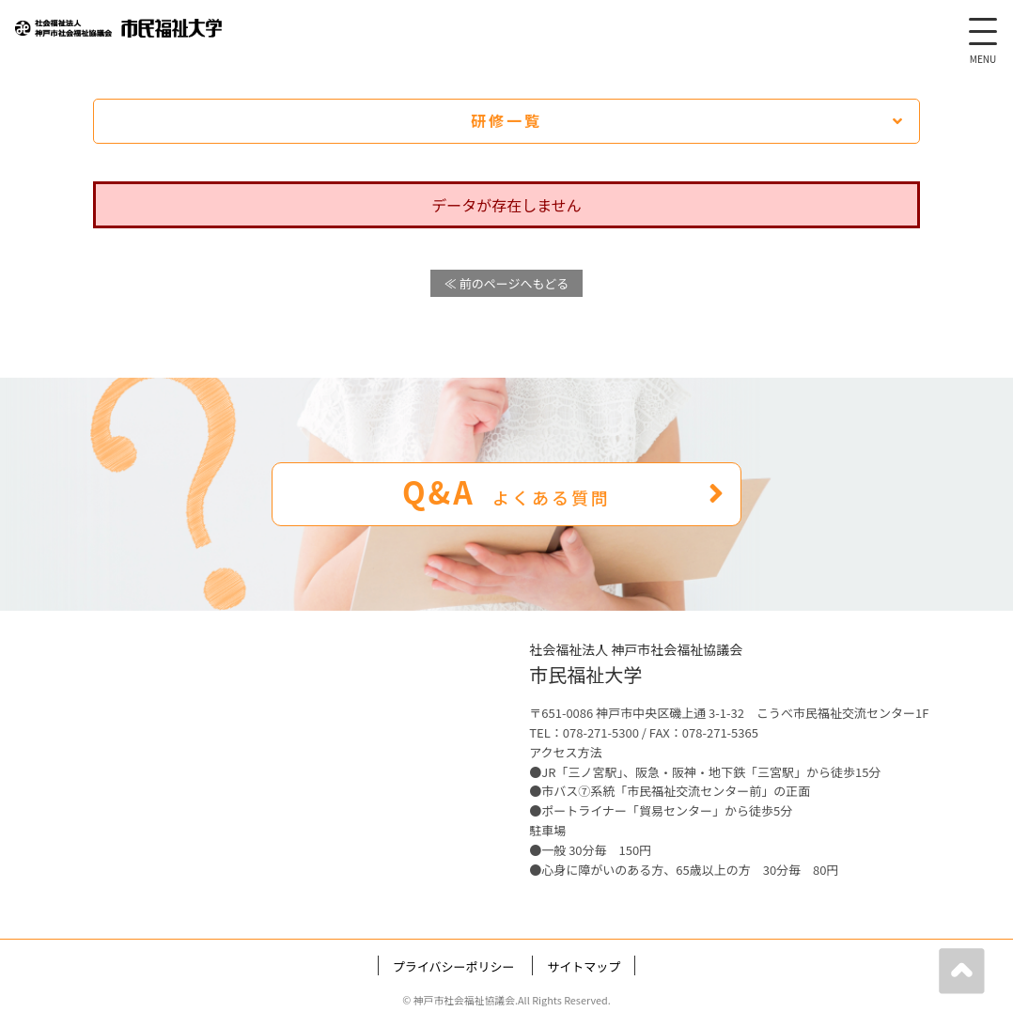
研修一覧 (688, 120)
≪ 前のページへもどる (506, 283)
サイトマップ (583, 966)
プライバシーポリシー (454, 966)
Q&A (564, 491)
